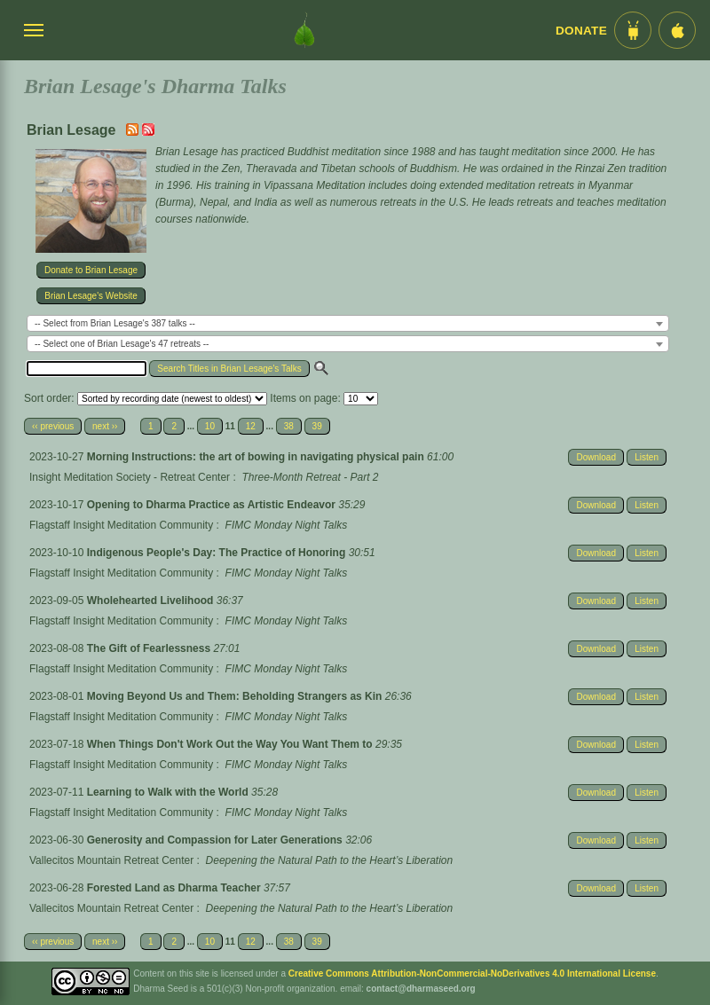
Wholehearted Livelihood (152, 600)
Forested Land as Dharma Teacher (175, 888)
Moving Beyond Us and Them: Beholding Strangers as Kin (236, 696)
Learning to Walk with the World (169, 792)
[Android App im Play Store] (632, 30)
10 (210, 426)
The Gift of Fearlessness (150, 648)
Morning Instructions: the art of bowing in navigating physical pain (257, 457)
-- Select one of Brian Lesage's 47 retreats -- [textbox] (122, 344)
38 (289, 426)
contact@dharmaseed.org (421, 988)
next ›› (104, 426)
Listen (647, 457)
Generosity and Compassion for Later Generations (216, 840)
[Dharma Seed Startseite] (304, 30)
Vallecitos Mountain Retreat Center (111, 860)
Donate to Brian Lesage (91, 270)
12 (251, 426)
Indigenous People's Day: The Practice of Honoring (218, 552)
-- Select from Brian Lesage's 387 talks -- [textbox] (115, 323)
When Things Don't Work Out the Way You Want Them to (231, 744)
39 (317, 426)
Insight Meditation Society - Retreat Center (129, 477)
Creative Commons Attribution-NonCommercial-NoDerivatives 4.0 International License (472, 973)
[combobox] (348, 323)
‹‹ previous (53, 426)
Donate (581, 30)
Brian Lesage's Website (91, 296)
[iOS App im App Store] (677, 30)
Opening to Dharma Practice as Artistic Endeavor (213, 505)
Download (595, 457)
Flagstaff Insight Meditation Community (121, 525)
